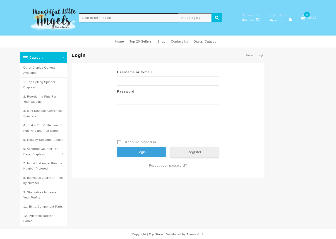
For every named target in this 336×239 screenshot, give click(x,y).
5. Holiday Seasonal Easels (43, 139)
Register (194, 152)
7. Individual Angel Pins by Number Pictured (42, 166)
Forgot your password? (168, 165)
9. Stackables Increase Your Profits (40, 195)
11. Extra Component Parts (43, 206)
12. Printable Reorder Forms (39, 218)
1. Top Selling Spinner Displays (39, 84)
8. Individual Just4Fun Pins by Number (43, 180)
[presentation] (168, 124)
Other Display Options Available (39, 70)
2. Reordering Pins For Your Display (39, 99)
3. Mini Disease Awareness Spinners (42, 113)
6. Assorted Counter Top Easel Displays (40, 151)
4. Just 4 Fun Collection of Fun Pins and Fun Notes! (42, 128)
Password (125, 91)
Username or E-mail (134, 72)
